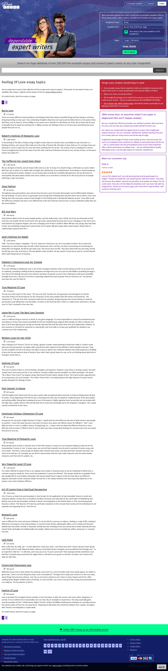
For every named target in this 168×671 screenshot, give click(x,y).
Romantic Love (9, 514)
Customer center (133, 3)
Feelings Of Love (10, 363)
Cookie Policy (135, 646)
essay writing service (53, 92)
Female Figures (10, 658)
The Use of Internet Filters (14, 654)
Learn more (57, 666)
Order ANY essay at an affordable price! (85, 629)
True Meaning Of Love (13, 287)
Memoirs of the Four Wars (14, 650)
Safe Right (7, 540)
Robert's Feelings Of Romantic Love (20, 135)
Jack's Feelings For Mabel (15, 236)
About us (133, 650)
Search (160, 70)
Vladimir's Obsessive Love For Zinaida (22, 262)
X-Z (50, 652)
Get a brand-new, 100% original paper (119, 104)
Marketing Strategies (12, 647)
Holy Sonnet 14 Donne (13, 388)
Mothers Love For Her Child (16, 337)
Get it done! (129, 52)
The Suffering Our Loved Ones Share (21, 161)
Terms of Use (135, 640)
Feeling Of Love (10, 590)
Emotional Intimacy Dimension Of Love (22, 413)
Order (161, 3)
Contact (150, 3)
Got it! (162, 667)
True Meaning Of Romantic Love (19, 438)
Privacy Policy (135, 643)
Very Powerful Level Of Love (16, 464)
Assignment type (112, 22)
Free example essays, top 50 (55, 640)
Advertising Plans (11, 662)
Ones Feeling (9, 186)
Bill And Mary (9, 211)
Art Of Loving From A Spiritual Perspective (24, 489)
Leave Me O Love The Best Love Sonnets (23, 312)
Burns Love (7, 110)
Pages (116, 40)
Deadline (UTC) (113, 27)
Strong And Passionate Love (16, 565)
